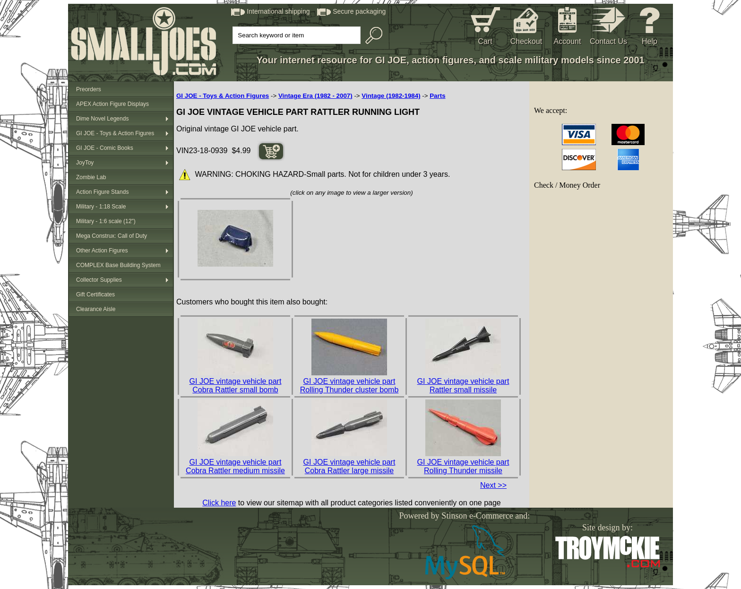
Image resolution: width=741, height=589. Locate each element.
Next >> (493, 485)
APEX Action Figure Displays (112, 104)
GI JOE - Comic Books (104, 148)
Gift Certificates (95, 294)
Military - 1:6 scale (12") (106, 221)
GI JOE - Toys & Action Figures (115, 133)
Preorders (88, 89)
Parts (437, 95)
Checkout (526, 41)
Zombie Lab (91, 177)
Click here (219, 503)
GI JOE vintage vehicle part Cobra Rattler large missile (349, 466)
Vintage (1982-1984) (391, 95)
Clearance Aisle (95, 309)
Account (567, 41)
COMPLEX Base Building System (118, 265)
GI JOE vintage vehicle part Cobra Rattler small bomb (236, 385)
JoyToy (85, 162)
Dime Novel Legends (102, 118)
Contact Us (608, 41)
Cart (485, 41)
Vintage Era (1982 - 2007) (315, 95)
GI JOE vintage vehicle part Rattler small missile (463, 385)
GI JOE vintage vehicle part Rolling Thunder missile (463, 466)
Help (649, 41)
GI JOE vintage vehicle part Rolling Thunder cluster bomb (349, 385)
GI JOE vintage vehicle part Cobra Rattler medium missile (235, 466)
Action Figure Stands (102, 192)
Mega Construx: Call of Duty (111, 236)
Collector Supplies (99, 280)
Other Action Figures (102, 250)
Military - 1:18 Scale (101, 206)
